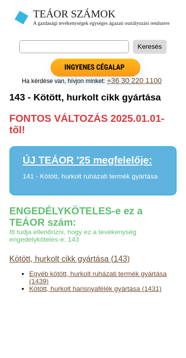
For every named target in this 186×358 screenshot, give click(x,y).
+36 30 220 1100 (134, 81)
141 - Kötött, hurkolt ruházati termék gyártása (90, 176)
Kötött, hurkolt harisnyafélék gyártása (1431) (95, 288)
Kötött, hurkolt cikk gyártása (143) (69, 258)
